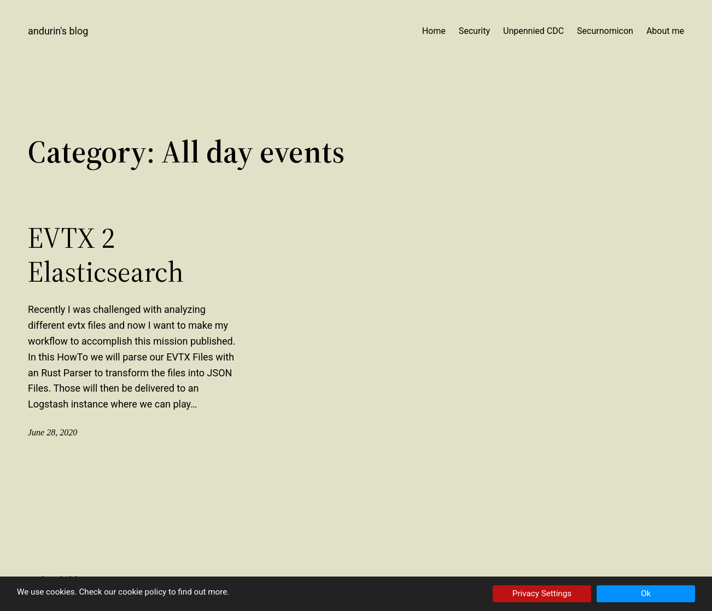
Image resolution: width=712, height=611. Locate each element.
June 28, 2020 (52, 432)
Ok (646, 593)
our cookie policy (135, 592)
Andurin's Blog (58, 31)
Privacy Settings (541, 593)
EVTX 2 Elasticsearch (106, 255)
